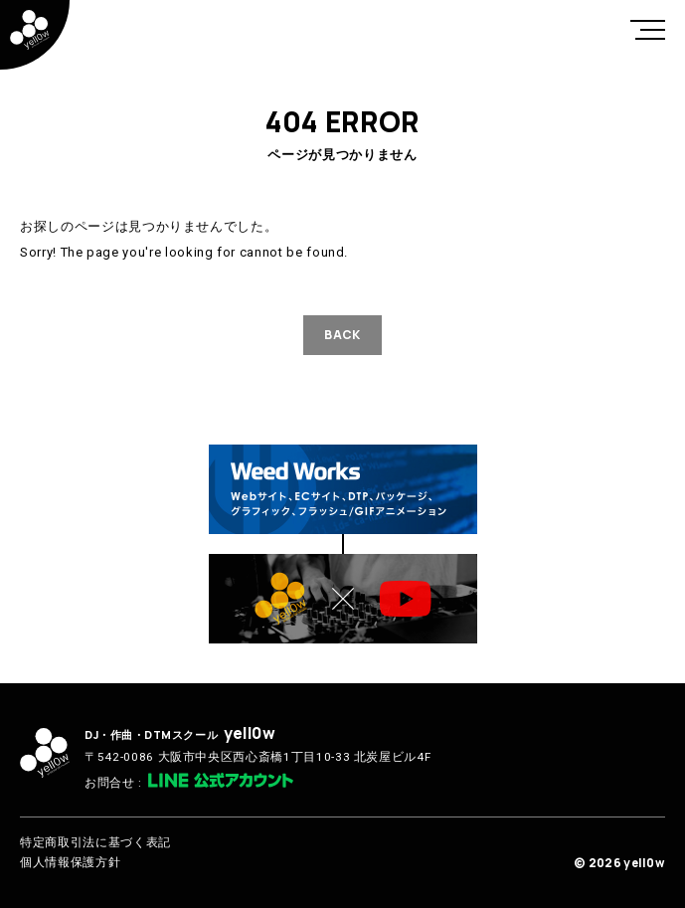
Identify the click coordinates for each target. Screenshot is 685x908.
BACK (342, 334)
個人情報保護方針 (70, 862)
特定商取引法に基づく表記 (95, 842)
